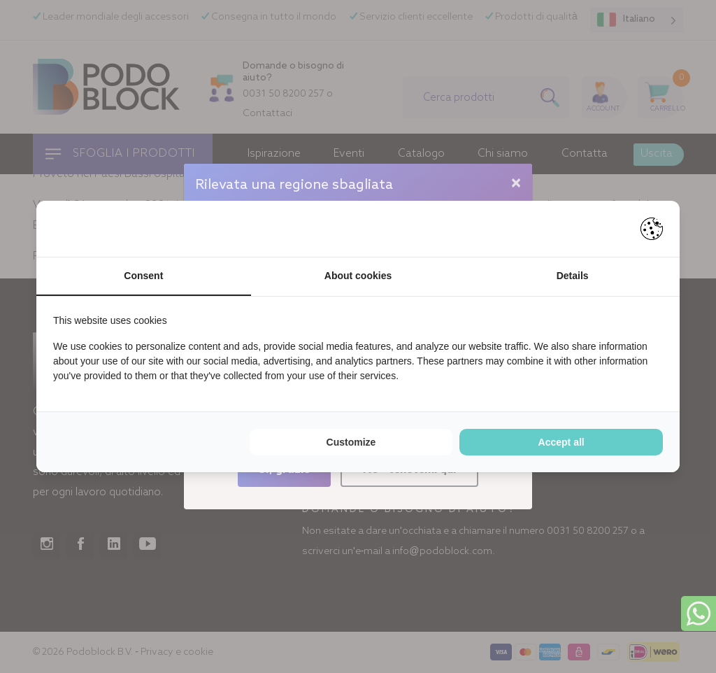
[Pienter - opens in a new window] (651, 229)
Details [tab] (573, 275)
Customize (351, 442)
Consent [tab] (143, 275)
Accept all (561, 442)
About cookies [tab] (358, 275)
